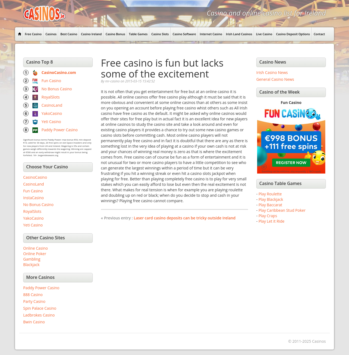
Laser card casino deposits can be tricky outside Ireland (185, 217)
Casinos (51, 34)
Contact (319, 34)
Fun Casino (51, 80)
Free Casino (33, 34)
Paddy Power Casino (59, 129)
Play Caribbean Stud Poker (281, 210)
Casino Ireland (91, 34)
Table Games (138, 34)
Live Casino (264, 34)
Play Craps (267, 215)
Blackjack (31, 264)
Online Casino (35, 248)
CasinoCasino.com (58, 72)
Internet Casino (211, 34)
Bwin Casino (34, 321)
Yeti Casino (51, 121)
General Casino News (275, 79)
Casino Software (184, 34)
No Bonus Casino (56, 88)
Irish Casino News (272, 72)
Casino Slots (160, 34)
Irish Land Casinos (239, 34)
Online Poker (34, 253)
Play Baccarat (270, 204)
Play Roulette (270, 193)
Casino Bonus (115, 34)
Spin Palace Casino (39, 308)
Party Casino (34, 301)
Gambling (31, 259)
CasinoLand (51, 105)
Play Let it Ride (271, 221)
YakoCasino (51, 113)
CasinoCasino (35, 177)
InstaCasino (33, 197)
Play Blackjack (270, 199)
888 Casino (33, 294)
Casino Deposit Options (293, 34)
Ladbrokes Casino (39, 315)
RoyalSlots (50, 97)
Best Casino (68, 34)
